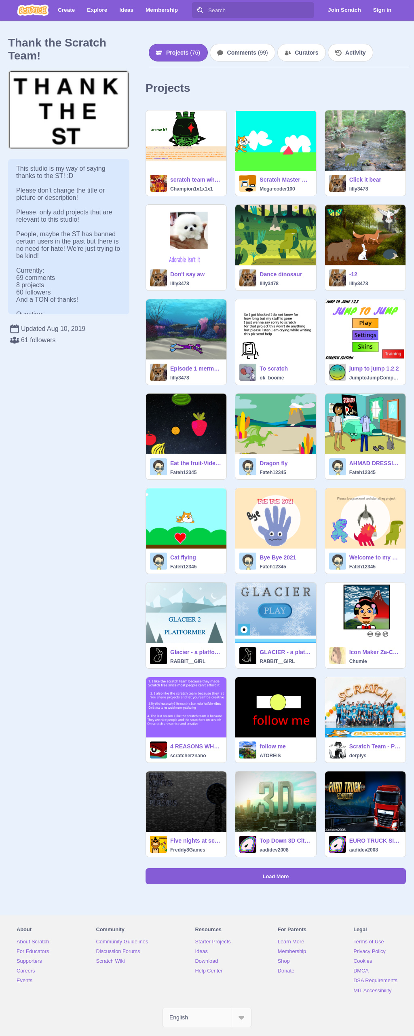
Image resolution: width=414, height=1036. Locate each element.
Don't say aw (187, 274)
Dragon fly (273, 463)
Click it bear (365, 179)
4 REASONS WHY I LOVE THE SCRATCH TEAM (196, 746)
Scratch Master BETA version (285, 179)
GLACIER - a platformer (285, 652)
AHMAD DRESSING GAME (375, 463)
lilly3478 (358, 189)
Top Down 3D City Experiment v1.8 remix (285, 840)
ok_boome (272, 378)
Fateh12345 (183, 472)
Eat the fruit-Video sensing (196, 463)
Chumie (358, 661)
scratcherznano (188, 755)
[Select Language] (207, 1017)
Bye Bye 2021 (278, 557)
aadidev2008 (274, 850)
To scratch (274, 368)
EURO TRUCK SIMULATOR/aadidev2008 (375, 840)
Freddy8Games (187, 850)
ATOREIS (270, 755)
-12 (353, 274)
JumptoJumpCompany (375, 378)
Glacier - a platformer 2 (196, 652)
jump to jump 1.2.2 (374, 368)
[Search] (200, 10)
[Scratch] (33, 10)
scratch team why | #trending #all (196, 179)
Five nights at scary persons (196, 840)
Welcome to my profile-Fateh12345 (375, 557)
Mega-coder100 (277, 189)
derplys (358, 755)
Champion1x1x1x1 (191, 189)
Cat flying (183, 557)
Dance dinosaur (281, 274)
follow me (273, 746)
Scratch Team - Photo (375, 746)
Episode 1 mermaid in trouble (196, 368)
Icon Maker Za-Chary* (375, 652)
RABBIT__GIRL (187, 661)
